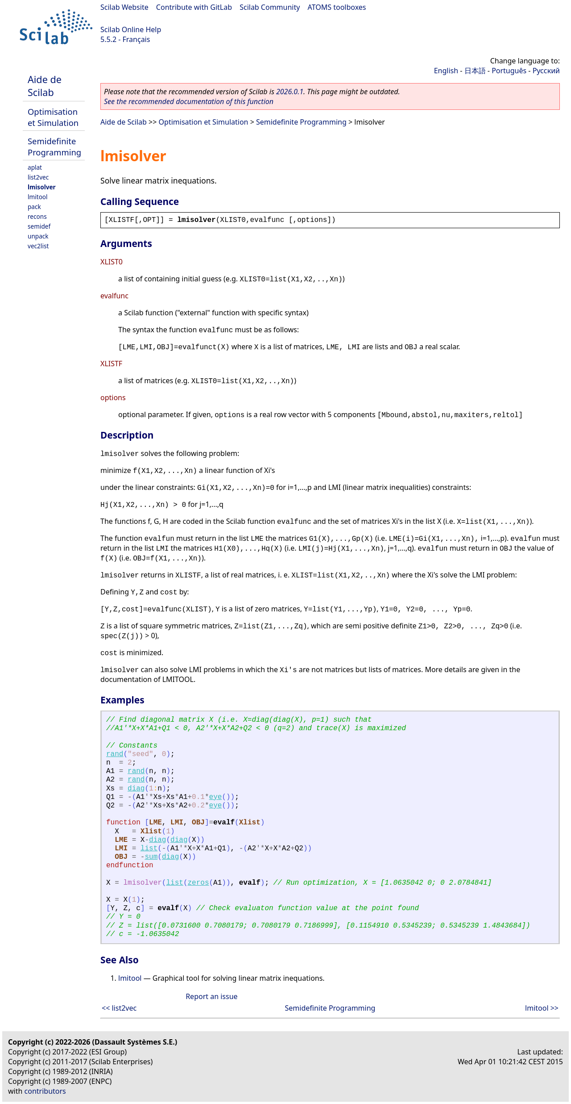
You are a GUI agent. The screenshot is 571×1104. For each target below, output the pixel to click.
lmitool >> (542, 1008)
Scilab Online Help (130, 29)
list (149, 849)
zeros (198, 883)
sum (151, 857)
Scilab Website (124, 7)
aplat (35, 167)
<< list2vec (119, 1008)
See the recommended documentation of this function (188, 101)
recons (37, 216)
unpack (38, 236)
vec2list (38, 246)
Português (509, 70)
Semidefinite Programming (54, 146)
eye (215, 797)
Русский (546, 70)
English (446, 70)
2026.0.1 (289, 91)
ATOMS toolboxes (337, 7)
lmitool (38, 196)
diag (136, 789)
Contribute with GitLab (194, 7)
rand (114, 754)
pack (34, 206)
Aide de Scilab (45, 86)
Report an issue (211, 996)
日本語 (475, 70)
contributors (45, 1091)
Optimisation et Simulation (53, 117)
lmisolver (42, 187)
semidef (39, 226)
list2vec (38, 177)
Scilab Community (270, 7)
